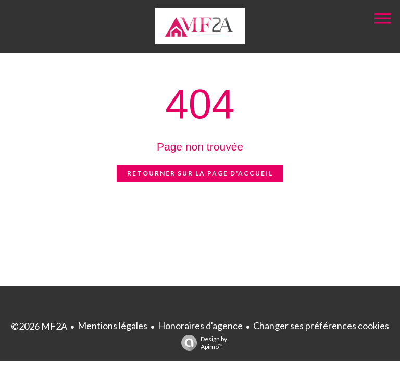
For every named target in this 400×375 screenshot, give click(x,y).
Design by (201, 343)
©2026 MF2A (39, 326)
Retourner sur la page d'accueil (200, 173)
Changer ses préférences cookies (321, 325)
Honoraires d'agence (200, 325)
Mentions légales (112, 325)
